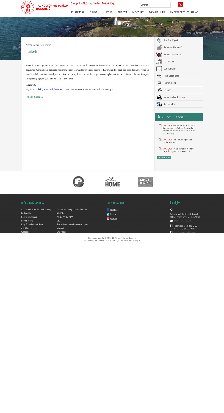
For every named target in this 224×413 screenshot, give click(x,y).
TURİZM (122, 12)
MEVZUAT (138, 12)
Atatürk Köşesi (167, 40)
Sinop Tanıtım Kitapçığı (170, 97)
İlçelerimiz (45, 44)
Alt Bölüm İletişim (29, 228)
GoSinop (163, 89)
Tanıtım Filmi (166, 82)
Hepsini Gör (164, 157)
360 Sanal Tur (166, 104)
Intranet (60, 228)
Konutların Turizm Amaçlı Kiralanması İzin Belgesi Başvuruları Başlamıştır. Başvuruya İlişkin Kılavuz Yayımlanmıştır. (179, 129)
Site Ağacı (61, 232)
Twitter (113, 214)
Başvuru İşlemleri (29, 217)
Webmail (25, 232)
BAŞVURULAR (157, 12)
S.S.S (59, 220)
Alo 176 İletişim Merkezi (184, 232)
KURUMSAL (78, 12)
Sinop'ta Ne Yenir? (168, 54)
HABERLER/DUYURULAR (184, 12)
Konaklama (165, 61)
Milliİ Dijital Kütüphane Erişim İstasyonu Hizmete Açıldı (178, 150)
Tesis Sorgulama (167, 75)
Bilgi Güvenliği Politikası (32, 224)
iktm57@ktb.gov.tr (182, 220)
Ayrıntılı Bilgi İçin (34, 97)
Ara (180, 4)
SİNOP (94, 12)
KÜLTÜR (107, 12)
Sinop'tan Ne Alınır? (169, 47)
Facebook (114, 210)
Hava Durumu (27, 220)
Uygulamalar (166, 68)
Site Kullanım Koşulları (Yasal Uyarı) (72, 224)
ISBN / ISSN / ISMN (65, 217)
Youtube (113, 218)
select (171, 5)
